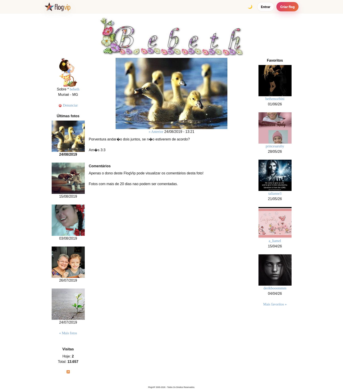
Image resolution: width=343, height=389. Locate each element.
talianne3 (275, 193)
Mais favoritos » (275, 304)
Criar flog (287, 7)
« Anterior (156, 132)
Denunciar (68, 105)
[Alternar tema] (250, 6)
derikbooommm (274, 288)
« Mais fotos (68, 333)
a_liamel (275, 241)
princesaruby (275, 146)
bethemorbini (274, 99)
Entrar (266, 7)
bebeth (74, 89)
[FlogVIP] (57, 6)
